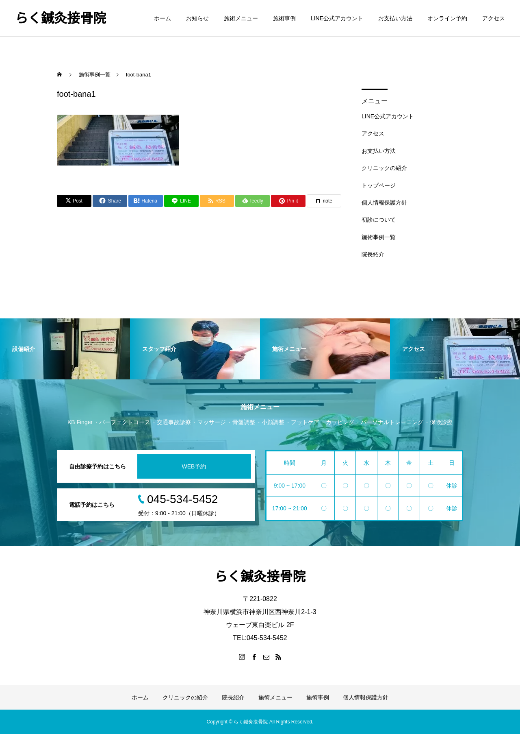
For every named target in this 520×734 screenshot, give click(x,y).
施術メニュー (241, 18)
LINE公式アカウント (337, 18)
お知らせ (197, 18)
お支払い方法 (395, 18)
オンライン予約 (447, 18)
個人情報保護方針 (384, 202)
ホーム (162, 18)
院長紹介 (373, 254)
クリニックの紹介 (384, 168)
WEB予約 (194, 466)
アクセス (493, 18)
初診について (379, 219)
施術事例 (284, 18)
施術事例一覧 (379, 237)
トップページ (379, 185)
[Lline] (181, 201)
